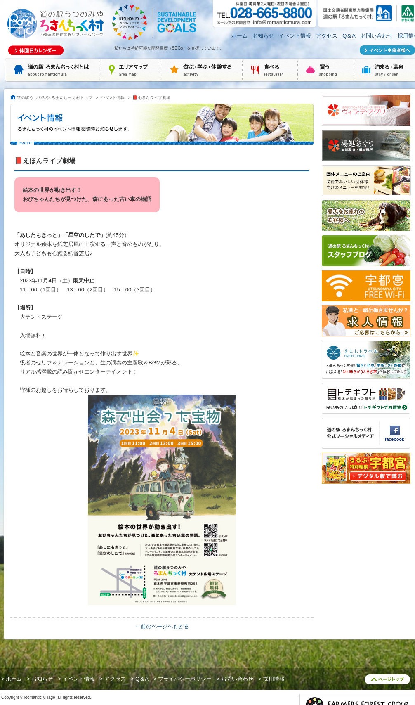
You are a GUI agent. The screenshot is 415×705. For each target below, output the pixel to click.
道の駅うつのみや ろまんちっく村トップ (54, 97)
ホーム (239, 36)
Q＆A (349, 36)
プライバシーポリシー (185, 679)
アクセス (326, 36)
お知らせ (263, 36)
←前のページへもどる (162, 626)
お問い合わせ (377, 36)
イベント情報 (295, 36)
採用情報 (274, 679)
